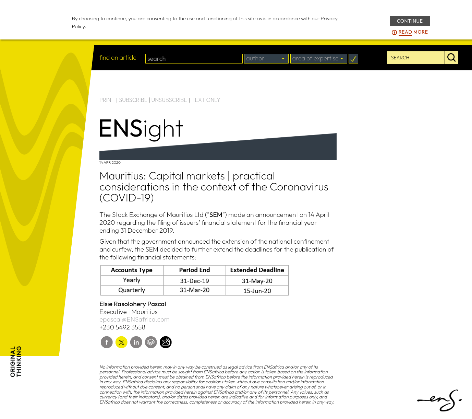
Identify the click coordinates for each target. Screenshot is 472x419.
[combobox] (266, 58)
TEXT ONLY (205, 99)
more (413, 32)
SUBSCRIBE (133, 99)
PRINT (107, 99)
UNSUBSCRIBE (169, 99)
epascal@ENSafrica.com (134, 319)
